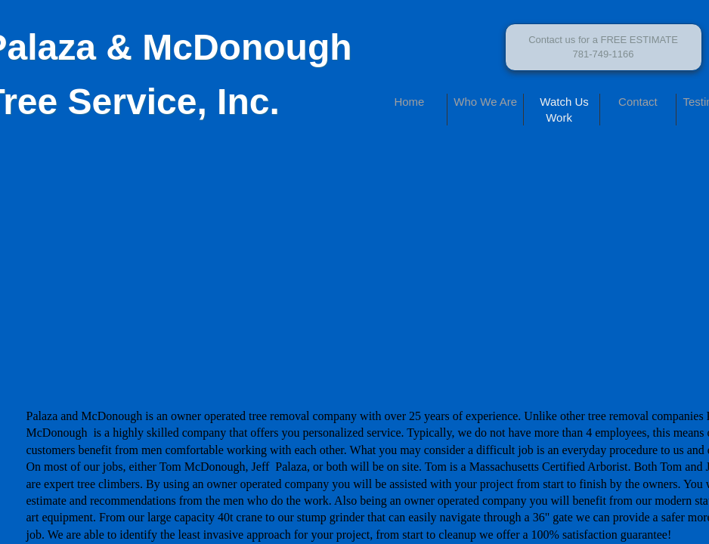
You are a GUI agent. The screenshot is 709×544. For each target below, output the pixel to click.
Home (409, 101)
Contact (638, 101)
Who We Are (485, 101)
